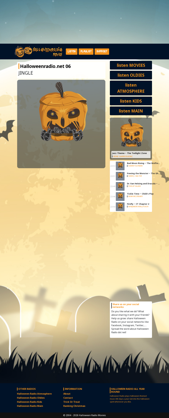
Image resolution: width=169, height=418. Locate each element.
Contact (68, 397)
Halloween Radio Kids (29, 401)
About (66, 393)
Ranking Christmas (74, 406)
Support (101, 51)
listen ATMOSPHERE (131, 88)
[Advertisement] (84, 21)
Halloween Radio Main (30, 406)
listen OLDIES (131, 75)
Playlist (86, 51)
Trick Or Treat (71, 401)
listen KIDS (131, 101)
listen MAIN (131, 111)
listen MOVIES (131, 65)
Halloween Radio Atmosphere (34, 393)
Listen (72, 51)
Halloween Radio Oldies (31, 397)
